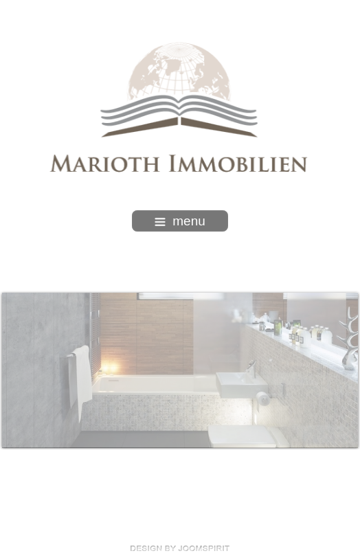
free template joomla (180, 548)
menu (180, 221)
